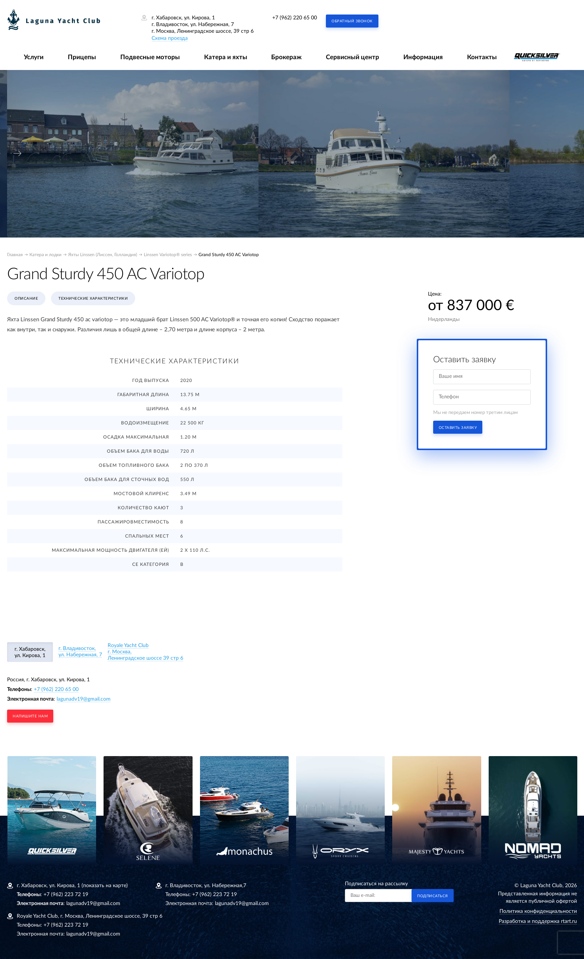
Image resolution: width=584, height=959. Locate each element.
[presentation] (17, 153)
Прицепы (82, 57)
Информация (423, 57)
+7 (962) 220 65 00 (294, 17)
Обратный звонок (352, 21)
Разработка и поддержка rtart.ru (538, 921)
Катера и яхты (225, 57)
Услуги (34, 57)
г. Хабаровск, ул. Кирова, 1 (30, 652)
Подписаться (432, 896)
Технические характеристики (93, 298)
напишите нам (30, 716)
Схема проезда (170, 38)
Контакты (482, 57)
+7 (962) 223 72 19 (66, 894)
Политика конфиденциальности (538, 911)
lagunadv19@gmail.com (84, 699)
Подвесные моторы (150, 57)
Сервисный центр (352, 57)
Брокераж (286, 57)
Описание (26, 298)
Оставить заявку (458, 428)
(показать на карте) (105, 885)
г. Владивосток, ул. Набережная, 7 (80, 651)
